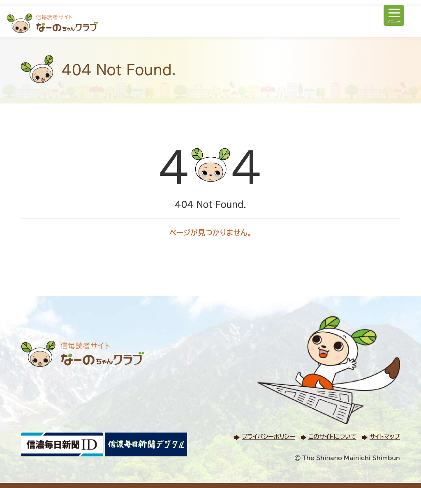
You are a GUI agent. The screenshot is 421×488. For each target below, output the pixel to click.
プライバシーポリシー (268, 437)
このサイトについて (332, 437)
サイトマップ (385, 437)
